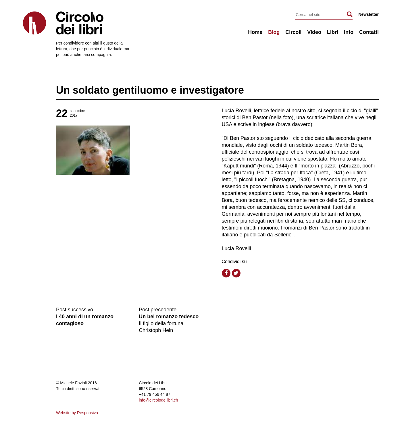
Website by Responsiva (77, 412)
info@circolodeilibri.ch (158, 400)
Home (255, 32)
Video (314, 32)
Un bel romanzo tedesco (169, 316)
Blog (274, 32)
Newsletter (368, 14)
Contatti (369, 32)
